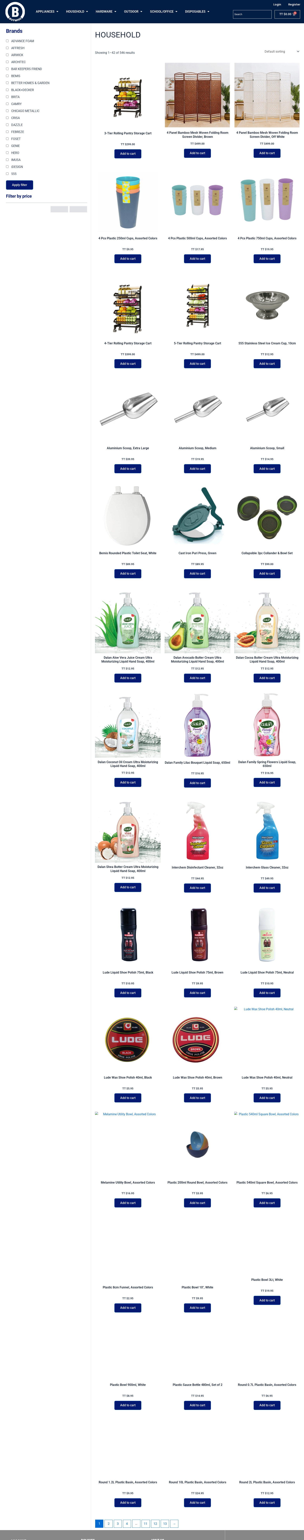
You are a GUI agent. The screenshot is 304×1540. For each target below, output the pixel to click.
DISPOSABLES (197, 11)
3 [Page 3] (118, 1506)
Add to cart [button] (128, 154)
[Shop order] (281, 51)
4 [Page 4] (127, 1506)
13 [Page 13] (165, 1506)
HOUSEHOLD (77, 11)
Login (277, 4)
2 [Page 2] (109, 1506)
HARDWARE (106, 11)
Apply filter (19, 185)
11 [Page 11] (146, 1506)
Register (294, 4)
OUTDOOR (133, 11)
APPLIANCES (47, 11)
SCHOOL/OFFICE (163, 11)
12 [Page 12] (155, 1506)
